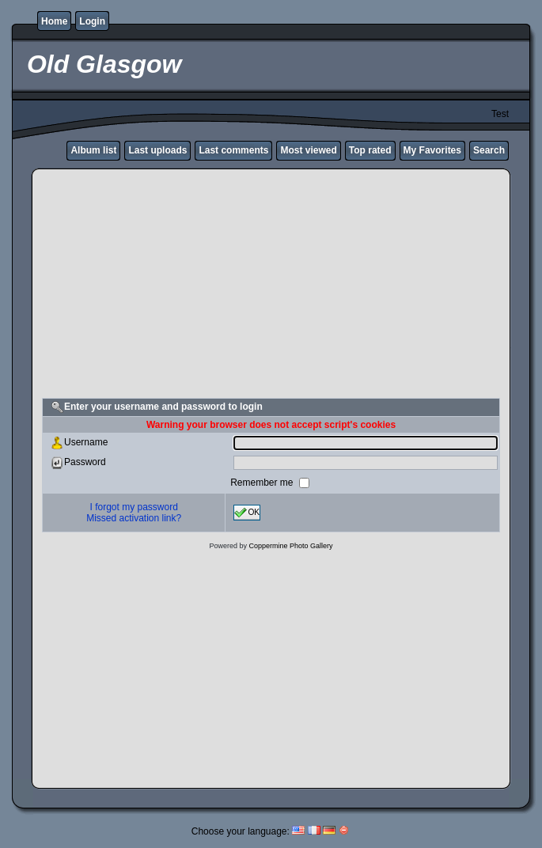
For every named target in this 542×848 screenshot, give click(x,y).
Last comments (233, 150)
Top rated (370, 150)
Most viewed (308, 150)
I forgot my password (134, 507)
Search (489, 150)
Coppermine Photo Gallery (290, 546)
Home (54, 21)
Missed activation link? (133, 518)
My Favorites (432, 150)
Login (92, 21)
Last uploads (157, 150)
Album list (93, 150)
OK (247, 512)
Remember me (263, 482)
